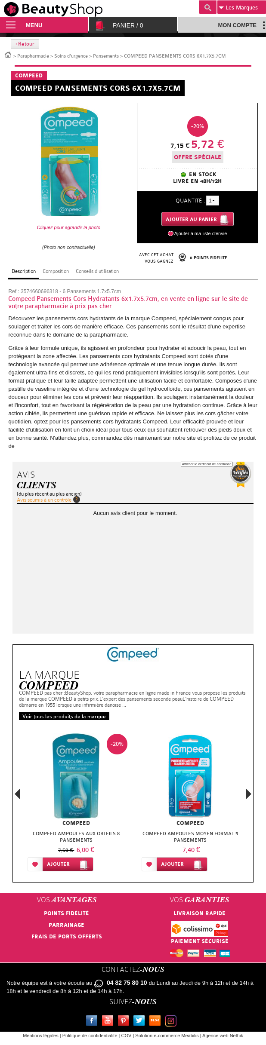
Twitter (140, 1021)
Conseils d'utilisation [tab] (97, 271)
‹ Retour (24, 44)
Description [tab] (24, 271)
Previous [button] (17, 796)
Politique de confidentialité (90, 1035)
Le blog (156, 1021)
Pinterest (125, 1021)
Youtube (109, 1021)
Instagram (172, 1021)
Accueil (8, 54)
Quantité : (190, 200)
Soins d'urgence (71, 56)
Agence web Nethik (222, 1035)
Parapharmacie (33, 56)
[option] (76, 804)
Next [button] (248, 794)
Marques (238, 8)
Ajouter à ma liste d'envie (200, 233)
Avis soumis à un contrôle (44, 500)
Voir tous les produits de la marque (64, 717)
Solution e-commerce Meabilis (166, 1035)
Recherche (208, 7)
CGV (126, 1035)
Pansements (106, 56)
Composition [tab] (56, 271)
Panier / (128, 25)
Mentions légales (41, 1035)
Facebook (93, 1021)
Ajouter (58, 864)
